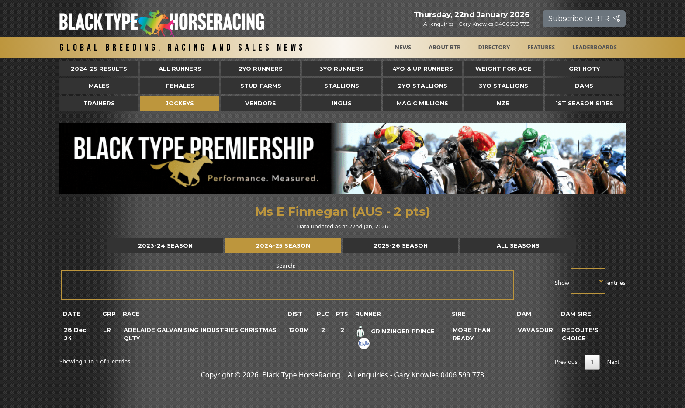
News (403, 47)
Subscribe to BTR (584, 18)
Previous (566, 362)
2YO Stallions (422, 85)
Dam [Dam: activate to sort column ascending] (524, 313)
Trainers (99, 103)
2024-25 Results (99, 68)
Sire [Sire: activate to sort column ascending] (459, 313)
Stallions (341, 85)
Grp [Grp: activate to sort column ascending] (109, 313)
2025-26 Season (401, 245)
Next (613, 362)
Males (99, 85)
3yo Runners (341, 68)
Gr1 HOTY (584, 68)
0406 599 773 (462, 375)
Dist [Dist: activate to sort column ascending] (294, 313)
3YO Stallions (503, 85)
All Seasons (518, 245)
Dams (584, 85)
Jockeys (180, 103)
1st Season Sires (584, 103)
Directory (494, 47)
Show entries (590, 281)
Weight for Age (503, 68)
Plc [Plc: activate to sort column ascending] (323, 313)
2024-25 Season (283, 245)
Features (541, 47)
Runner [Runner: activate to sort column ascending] (368, 313)
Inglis (342, 103)
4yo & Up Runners (422, 68)
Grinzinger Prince (403, 331)
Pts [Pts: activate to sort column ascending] (342, 313)
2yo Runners (261, 68)
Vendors (260, 103)
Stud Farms (260, 85)
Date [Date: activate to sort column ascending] (71, 313)
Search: (286, 281)
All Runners (180, 68)
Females (180, 85)
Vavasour (535, 329)
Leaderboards (594, 47)
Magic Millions (422, 103)
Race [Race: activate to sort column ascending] (131, 313)
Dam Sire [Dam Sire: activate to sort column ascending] (576, 313)
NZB (503, 103)
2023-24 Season (165, 245)
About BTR (444, 47)
